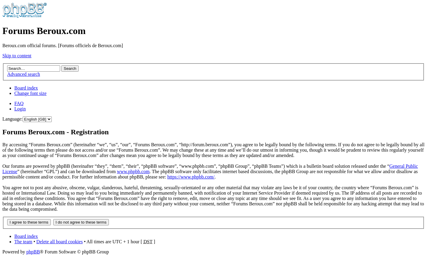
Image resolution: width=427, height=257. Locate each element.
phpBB (33, 251)
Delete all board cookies (59, 241)
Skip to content (16, 55)
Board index (26, 87)
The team (23, 241)
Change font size (30, 93)
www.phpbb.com (133, 171)
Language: (12, 118)
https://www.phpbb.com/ (190, 176)
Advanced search (23, 74)
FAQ (19, 103)
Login (20, 108)
